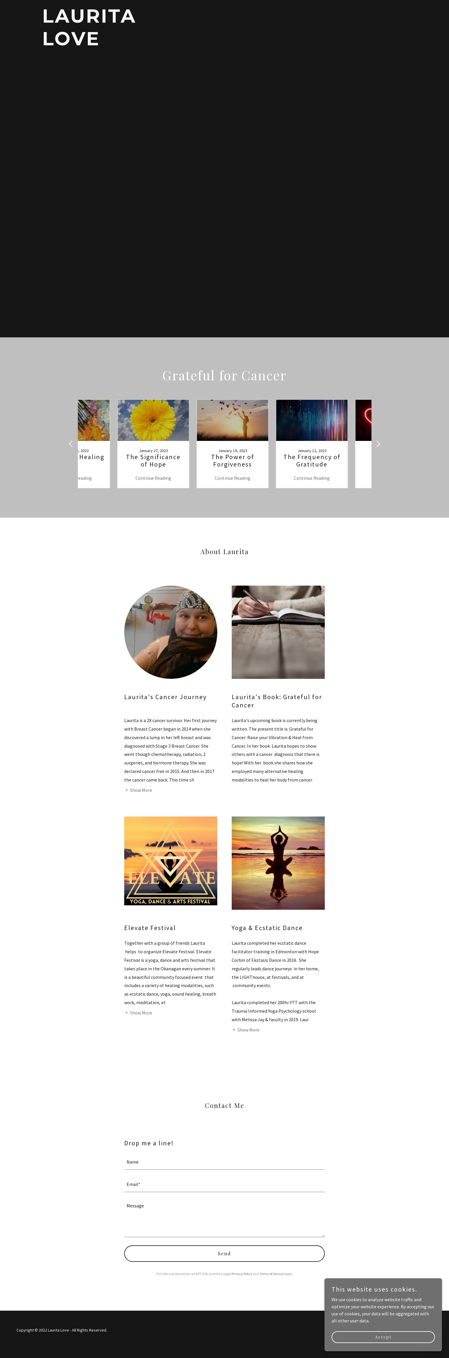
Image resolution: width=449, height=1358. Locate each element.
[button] (138, 790)
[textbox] (224, 1162)
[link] (106, 43)
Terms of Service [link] (272, 1274)
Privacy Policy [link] (242, 1274)
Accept (383, 1337)
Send (224, 1253)
